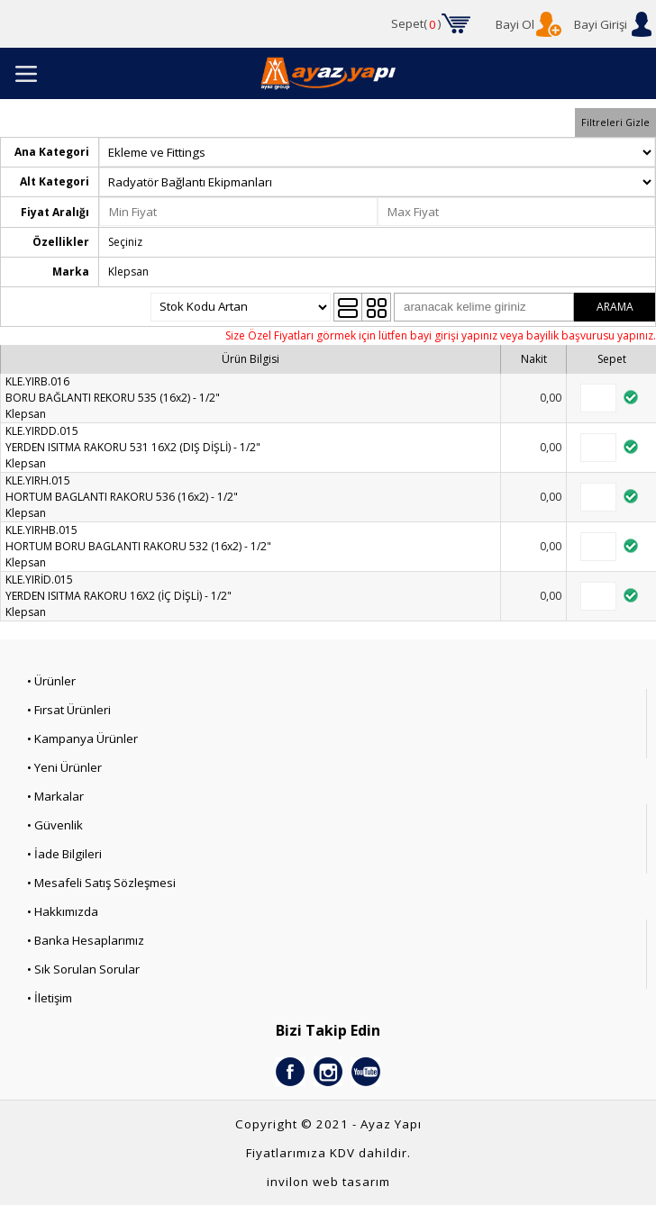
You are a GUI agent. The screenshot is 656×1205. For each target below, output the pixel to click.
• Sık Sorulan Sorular (83, 969)
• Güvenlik (55, 825)
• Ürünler (51, 681)
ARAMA (615, 306)
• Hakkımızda (62, 911)
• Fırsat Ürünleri (69, 710)
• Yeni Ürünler (64, 767)
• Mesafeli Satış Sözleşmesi (101, 882)
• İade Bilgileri (64, 854)
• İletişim (49, 998)
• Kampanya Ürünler (82, 738)
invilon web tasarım (328, 1181)
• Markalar (55, 796)
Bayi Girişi (600, 24)
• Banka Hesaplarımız (85, 940)
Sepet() (416, 24)
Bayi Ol (515, 24)
